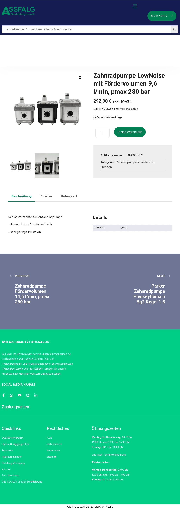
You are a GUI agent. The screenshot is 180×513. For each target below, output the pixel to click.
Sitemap (52, 457)
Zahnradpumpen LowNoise (134, 162)
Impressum (53, 450)
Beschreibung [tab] (21, 196)
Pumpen (106, 167)
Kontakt (6, 469)
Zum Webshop (10, 475)
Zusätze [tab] (46, 196)
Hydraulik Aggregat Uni (15, 444)
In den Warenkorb (130, 132)
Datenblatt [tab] (69, 196)
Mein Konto (162, 15)
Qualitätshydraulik (12, 438)
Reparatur (7, 450)
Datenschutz (54, 444)
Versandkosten (129, 109)
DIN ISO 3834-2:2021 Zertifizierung (22, 482)
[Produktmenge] (102, 133)
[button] (135, 7)
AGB (49, 438)
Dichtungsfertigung (13, 463)
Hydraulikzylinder (12, 457)
